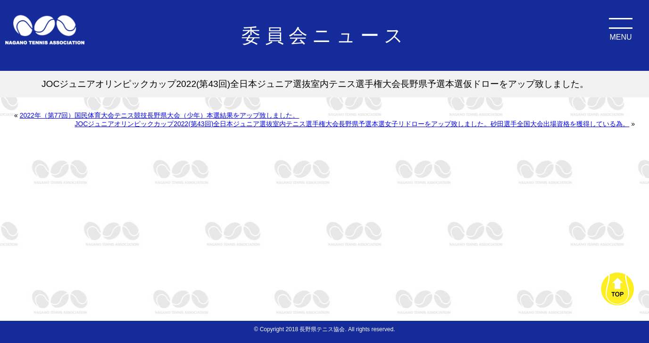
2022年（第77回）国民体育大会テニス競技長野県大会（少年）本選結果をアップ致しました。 (160, 115)
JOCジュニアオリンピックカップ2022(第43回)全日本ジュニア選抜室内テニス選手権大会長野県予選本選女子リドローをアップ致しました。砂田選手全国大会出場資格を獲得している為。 (352, 124)
